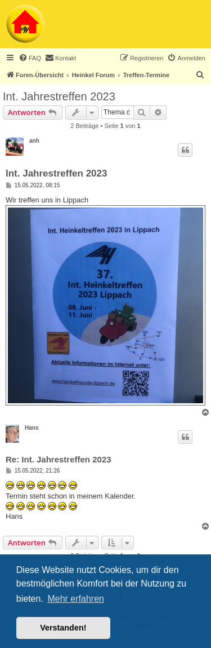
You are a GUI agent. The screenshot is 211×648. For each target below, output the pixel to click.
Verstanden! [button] (63, 627)
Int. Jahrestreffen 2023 (59, 96)
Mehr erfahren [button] (75, 598)
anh (34, 141)
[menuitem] (30, 58)
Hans (31, 428)
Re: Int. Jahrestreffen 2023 (58, 459)
